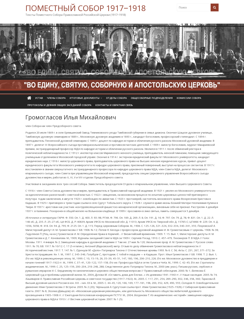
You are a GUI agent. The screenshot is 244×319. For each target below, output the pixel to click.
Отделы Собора (116, 98)
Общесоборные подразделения (152, 98)
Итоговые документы (84, 98)
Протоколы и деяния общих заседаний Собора (59, 105)
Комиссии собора (189, 98)
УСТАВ (39, 98)
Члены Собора (56, 98)
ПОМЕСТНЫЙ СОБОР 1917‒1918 (85, 8)
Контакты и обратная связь (114, 105)
